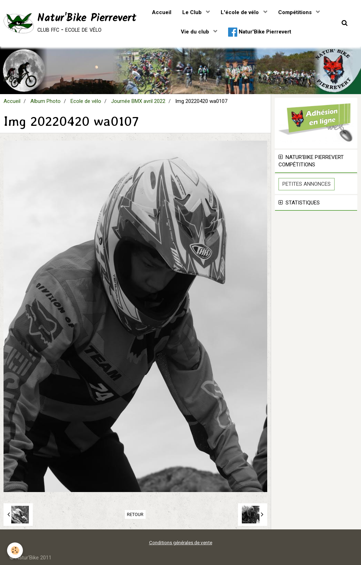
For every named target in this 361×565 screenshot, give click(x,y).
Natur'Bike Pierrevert (259, 32)
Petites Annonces (306, 184)
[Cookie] (15, 550)
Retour (135, 514)
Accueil (161, 12)
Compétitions (295, 12)
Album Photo (45, 101)
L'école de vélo (240, 12)
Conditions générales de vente (180, 542)
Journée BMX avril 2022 (138, 101)
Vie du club (195, 32)
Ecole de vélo (86, 101)
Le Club (192, 12)
